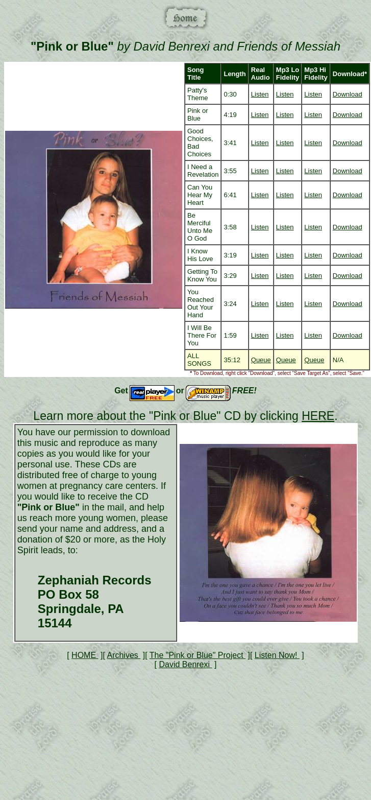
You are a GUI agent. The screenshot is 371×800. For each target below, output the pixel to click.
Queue (261, 360)
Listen (260, 94)
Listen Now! (277, 655)
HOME (84, 655)
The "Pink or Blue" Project (197, 655)
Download (347, 94)
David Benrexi (185, 664)
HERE (318, 415)
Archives (123, 655)
